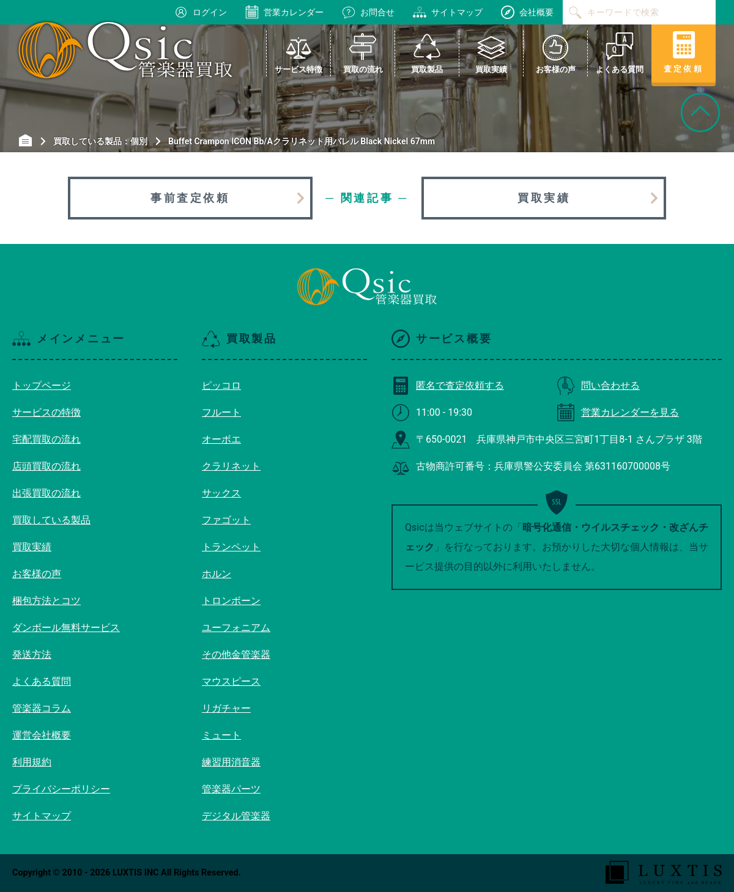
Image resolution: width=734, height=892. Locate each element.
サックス (221, 493)
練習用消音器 (231, 762)
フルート (221, 412)
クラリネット (231, 466)
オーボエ (221, 439)
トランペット (231, 547)
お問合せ (368, 12)
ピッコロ (221, 385)
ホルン (216, 574)
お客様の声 (36, 574)
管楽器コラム (41, 708)
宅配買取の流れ (46, 439)
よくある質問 (41, 681)
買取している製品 (51, 520)
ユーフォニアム (236, 627)
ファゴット (226, 520)
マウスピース (231, 681)
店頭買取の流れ (46, 466)
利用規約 (31, 762)
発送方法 (31, 654)
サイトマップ (448, 12)
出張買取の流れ (46, 493)
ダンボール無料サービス (66, 627)
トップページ (41, 385)
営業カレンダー (284, 12)
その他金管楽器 (236, 654)
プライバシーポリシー (61, 789)
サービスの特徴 (46, 412)
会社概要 (527, 12)
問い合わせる (598, 385)
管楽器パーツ (231, 789)
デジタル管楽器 (236, 816)
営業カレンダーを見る (618, 412)
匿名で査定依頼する (447, 385)
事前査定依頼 (190, 197)
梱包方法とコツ (46, 600)
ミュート (221, 735)
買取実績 (543, 197)
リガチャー (226, 708)
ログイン (200, 12)
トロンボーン (231, 600)
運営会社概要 (41, 735)
